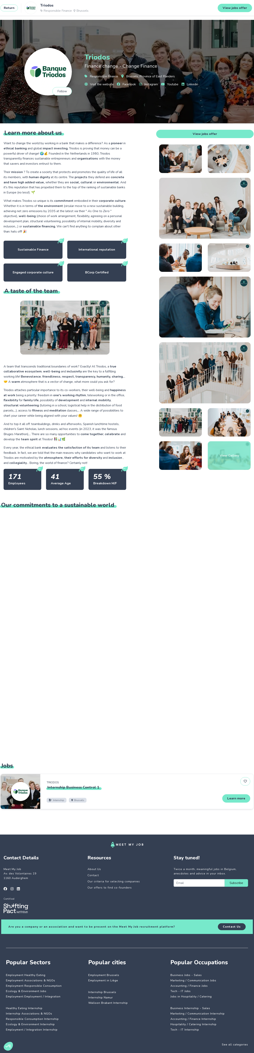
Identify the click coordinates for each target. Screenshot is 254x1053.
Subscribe (236, 883)
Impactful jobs (55, 9)
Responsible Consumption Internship (32, 1019)
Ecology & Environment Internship (30, 1024)
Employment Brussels (103, 975)
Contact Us (232, 927)
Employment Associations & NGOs (30, 980)
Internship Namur (100, 997)
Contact (93, 875)
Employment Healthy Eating (25, 975)
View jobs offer (205, 134)
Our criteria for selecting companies (114, 881)
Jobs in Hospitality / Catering (191, 996)
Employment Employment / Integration (33, 996)
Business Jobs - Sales (186, 975)
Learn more (236, 798)
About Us (94, 869)
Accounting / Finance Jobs (189, 986)
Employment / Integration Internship (32, 1030)
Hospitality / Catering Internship (193, 1024)
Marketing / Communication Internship (197, 1013)
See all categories (235, 1044)
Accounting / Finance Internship (193, 1019)
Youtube (169, 84)
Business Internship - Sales (190, 1008)
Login (238, 9)
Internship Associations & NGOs (29, 1013)
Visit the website (99, 84)
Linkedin (190, 84)
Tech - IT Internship (184, 1030)
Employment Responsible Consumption (34, 986)
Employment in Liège (103, 980)
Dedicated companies (87, 9)
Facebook (126, 84)
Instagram (148, 84)
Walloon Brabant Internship (108, 1003)
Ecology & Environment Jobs (26, 991)
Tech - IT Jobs (180, 991)
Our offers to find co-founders (110, 888)
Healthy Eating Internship (24, 1008)
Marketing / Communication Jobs (193, 980)
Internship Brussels (102, 992)
